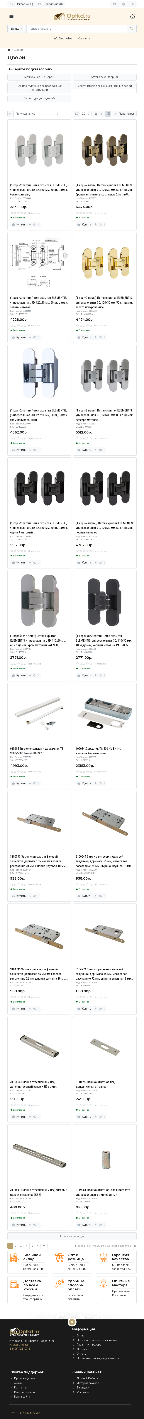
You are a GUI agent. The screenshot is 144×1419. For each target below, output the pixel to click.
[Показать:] (86, 114)
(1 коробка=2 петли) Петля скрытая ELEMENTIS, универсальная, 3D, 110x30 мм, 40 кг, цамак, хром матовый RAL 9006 (38, 640)
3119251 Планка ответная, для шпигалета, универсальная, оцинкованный (103, 1192)
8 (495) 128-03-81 (20, 1348)
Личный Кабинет (88, 1378)
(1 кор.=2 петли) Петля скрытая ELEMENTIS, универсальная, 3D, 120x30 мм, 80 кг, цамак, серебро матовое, (104, 415)
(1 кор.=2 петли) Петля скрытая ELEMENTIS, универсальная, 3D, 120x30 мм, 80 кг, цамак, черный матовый (39, 527)
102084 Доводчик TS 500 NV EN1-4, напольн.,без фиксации (98, 751)
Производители (24, 1378)
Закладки (83, 1387)
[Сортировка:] (36, 114)
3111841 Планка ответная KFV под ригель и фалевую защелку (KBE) (38, 1192)
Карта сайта (22, 1396)
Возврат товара (24, 1392)
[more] (39, 224)
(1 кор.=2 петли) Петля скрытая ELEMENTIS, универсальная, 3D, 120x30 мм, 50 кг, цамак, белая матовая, (39, 189)
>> (44, 1245)
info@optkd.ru (63, 38)
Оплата (81, 1353)
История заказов (88, 1383)
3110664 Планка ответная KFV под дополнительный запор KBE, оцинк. (33, 1084)
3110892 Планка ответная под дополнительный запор (95, 1084)
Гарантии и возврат (90, 1344)
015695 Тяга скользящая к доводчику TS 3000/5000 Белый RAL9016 (36, 751)
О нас (80, 1335)
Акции (18, 1383)
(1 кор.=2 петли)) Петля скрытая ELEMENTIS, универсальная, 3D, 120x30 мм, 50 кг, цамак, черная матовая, (104, 527)
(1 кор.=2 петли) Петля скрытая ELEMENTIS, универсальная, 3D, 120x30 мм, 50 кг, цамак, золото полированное (104, 302)
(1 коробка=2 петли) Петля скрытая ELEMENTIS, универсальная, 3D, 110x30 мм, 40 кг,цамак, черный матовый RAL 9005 (104, 640)
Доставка (83, 1349)
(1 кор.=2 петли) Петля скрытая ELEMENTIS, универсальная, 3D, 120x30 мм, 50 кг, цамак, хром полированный (39, 415)
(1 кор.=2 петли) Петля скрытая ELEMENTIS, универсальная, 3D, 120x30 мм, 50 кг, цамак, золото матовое (39, 302)
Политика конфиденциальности (98, 1358)
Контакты (84, 38)
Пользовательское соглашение (97, 1340)
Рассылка (83, 1392)
